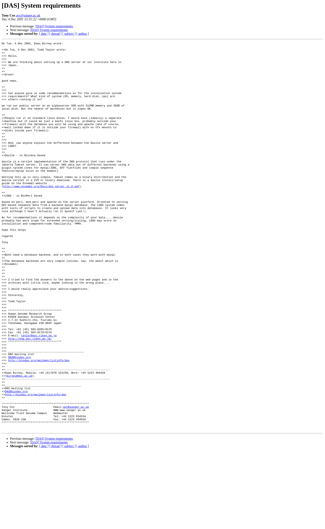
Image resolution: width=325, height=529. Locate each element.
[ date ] (44, 33)
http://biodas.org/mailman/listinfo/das (38, 424)
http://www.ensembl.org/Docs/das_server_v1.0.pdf (41, 215)
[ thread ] (55, 33)
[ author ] (82, 33)
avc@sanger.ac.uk (28, 15)
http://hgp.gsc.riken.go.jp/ (30, 398)
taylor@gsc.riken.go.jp (39, 394)
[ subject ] (69, 33)
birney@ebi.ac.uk (19, 443)
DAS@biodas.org (19, 420)
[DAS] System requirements (54, 26)
